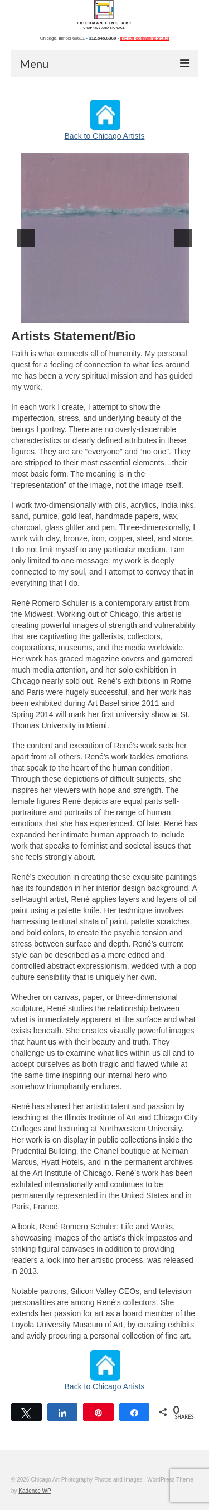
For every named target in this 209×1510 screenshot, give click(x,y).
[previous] (26, 238)
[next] (183, 238)
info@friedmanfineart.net (144, 38)
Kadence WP (34, 1491)
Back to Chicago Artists (105, 135)
